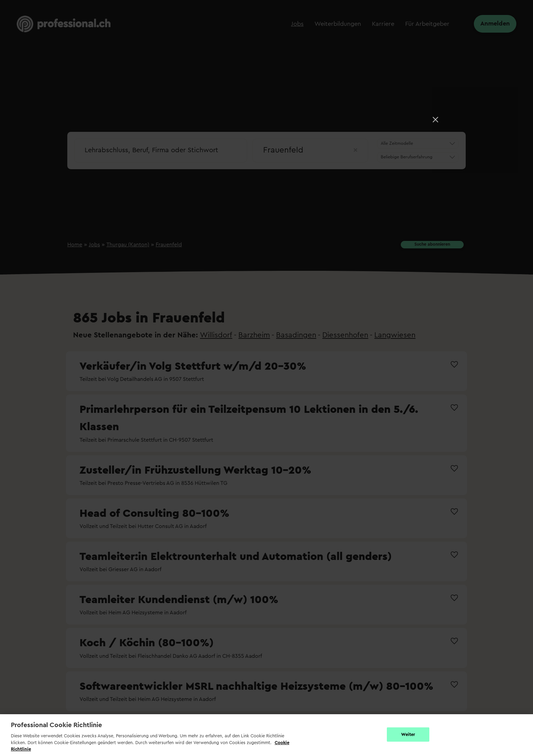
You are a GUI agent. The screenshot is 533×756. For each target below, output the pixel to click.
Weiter (408, 734)
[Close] (435, 120)
